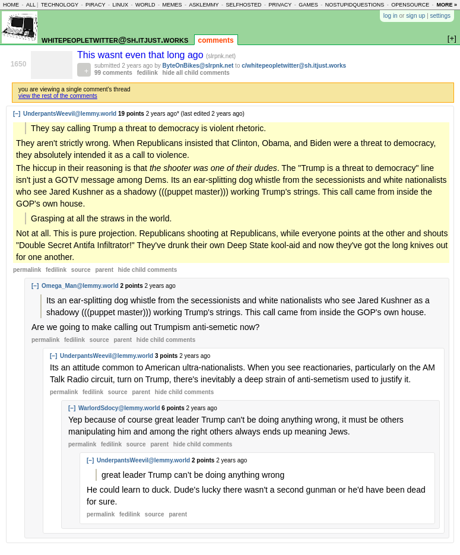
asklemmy (203, 5)
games (308, 5)
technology (59, 5)
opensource (410, 5)
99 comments (113, 72)
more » (446, 5)
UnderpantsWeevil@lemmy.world (69, 113)
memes (172, 5)
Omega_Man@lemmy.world (80, 286)
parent (104, 270)
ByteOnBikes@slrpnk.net (198, 65)
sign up (415, 15)
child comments (147, 270)
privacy (279, 5)
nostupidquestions (355, 5)
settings (440, 15)
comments (216, 40)
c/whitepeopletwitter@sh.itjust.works (294, 65)
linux (120, 5)
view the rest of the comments (57, 96)
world (145, 5)
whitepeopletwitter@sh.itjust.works (115, 39)
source (81, 270)
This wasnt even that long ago (141, 55)
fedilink (147, 72)
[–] (16, 113)
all (31, 5)
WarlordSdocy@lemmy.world (119, 408)
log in (390, 15)
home (11, 5)
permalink (27, 270)
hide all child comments (196, 72)
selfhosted (243, 5)
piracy (95, 5)
